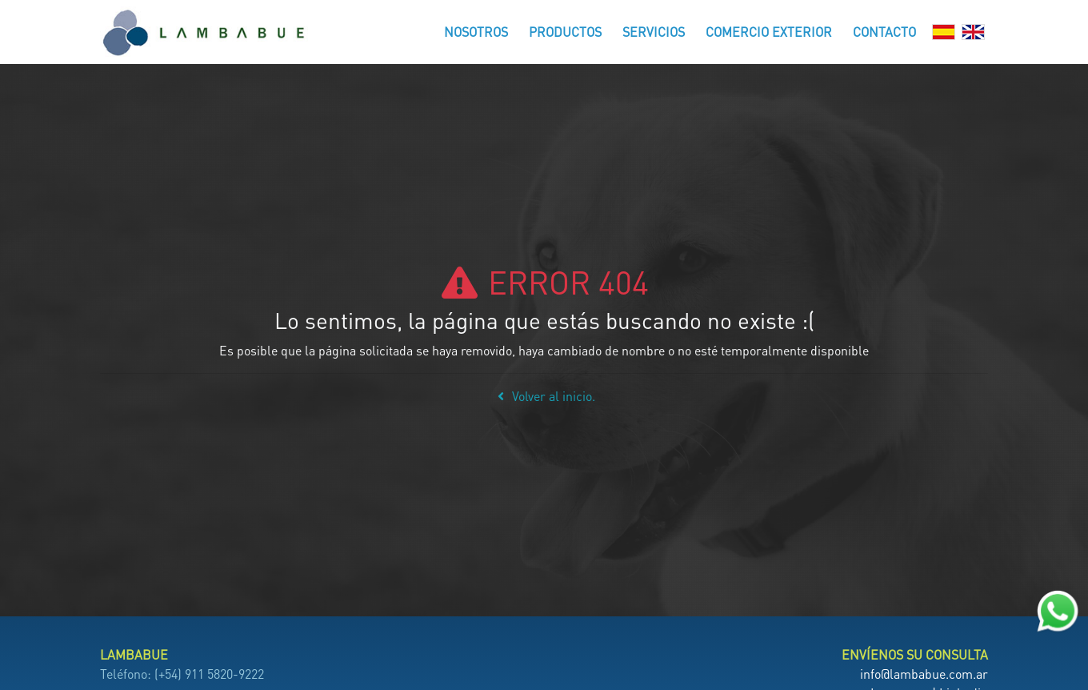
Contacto (884, 31)
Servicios (653, 31)
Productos (565, 31)
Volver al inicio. (544, 395)
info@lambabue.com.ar (924, 673)
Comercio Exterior (769, 31)
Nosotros (476, 31)
